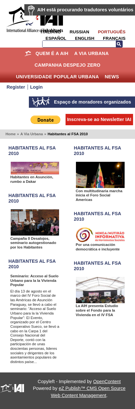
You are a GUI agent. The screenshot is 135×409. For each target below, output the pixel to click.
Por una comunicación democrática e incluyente (98, 247)
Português (112, 31)
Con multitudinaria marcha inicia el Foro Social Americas (99, 195)
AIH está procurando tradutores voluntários (85, 9)
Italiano (51, 31)
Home (28, 53)
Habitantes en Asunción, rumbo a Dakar (31, 179)
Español (55, 38)
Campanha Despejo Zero (67, 65)
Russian (79, 31)
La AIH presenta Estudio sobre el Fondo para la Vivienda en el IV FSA (97, 310)
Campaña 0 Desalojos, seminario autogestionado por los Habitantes (33, 243)
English (84, 38)
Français (114, 38)
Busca (119, 44)
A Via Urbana (91, 53)
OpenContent (107, 381)
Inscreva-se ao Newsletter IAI (99, 119)
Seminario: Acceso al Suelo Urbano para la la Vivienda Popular (34, 280)
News (112, 76)
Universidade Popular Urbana (57, 76)
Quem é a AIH (52, 53)
